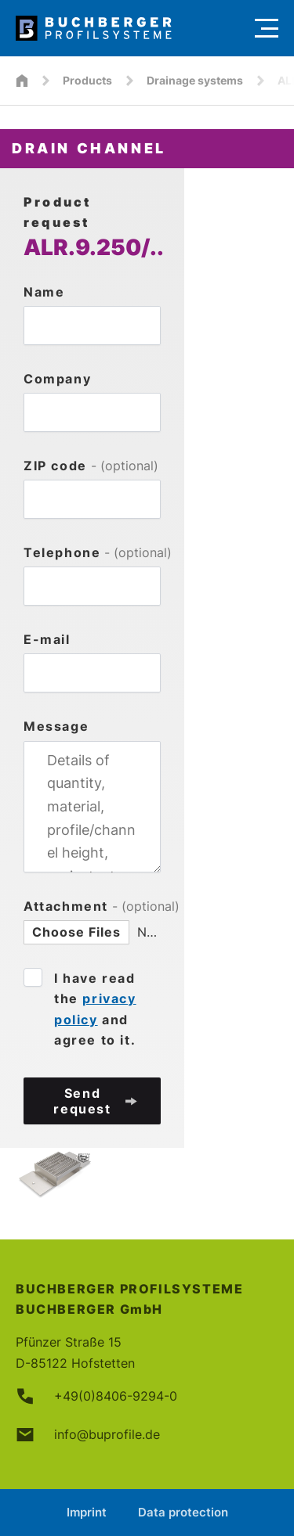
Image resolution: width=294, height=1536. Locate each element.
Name (44, 292)
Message (56, 726)
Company (57, 379)
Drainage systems (195, 80)
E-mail (47, 639)
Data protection (183, 1512)
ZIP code (91, 465)
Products (87, 80)
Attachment (92, 906)
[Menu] (266, 28)
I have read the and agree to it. (95, 1009)
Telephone (92, 552)
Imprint (87, 1512)
